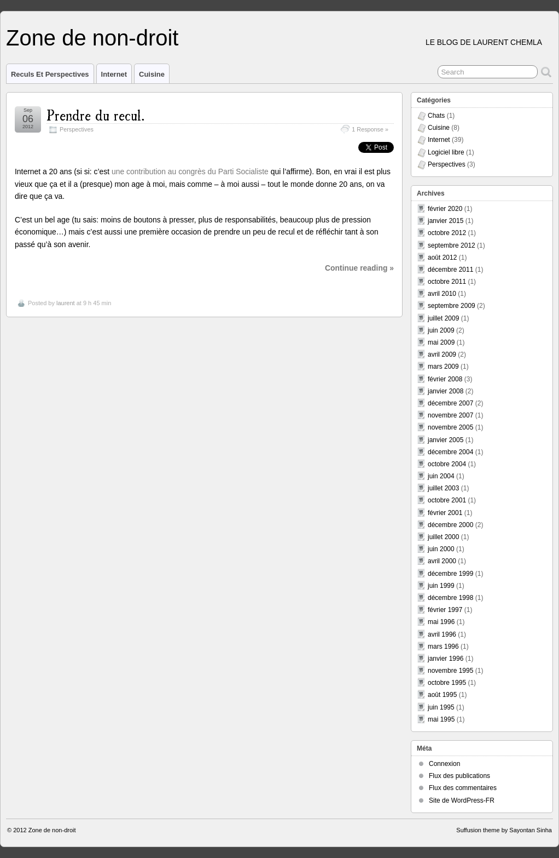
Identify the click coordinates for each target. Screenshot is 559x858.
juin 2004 (441, 476)
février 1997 (445, 610)
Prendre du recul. (95, 114)
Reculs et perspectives (50, 74)
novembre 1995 (450, 670)
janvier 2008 (445, 391)
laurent (65, 303)
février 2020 (445, 209)
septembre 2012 (451, 245)
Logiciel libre (446, 152)
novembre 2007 (450, 415)
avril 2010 (442, 294)
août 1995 (442, 695)
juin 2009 (441, 330)
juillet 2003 (443, 488)
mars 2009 (443, 366)
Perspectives (77, 129)
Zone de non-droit (92, 38)
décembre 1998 (450, 598)
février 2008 (445, 379)
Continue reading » (359, 268)
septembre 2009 (451, 306)
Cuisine (152, 74)
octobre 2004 (447, 464)
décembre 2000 (450, 525)
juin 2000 (441, 549)
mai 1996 (441, 622)
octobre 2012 (447, 233)
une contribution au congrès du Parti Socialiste (190, 171)
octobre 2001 (447, 500)
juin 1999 (441, 586)
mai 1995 (441, 719)
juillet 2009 (443, 318)
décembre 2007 (450, 403)
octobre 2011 (447, 281)
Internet (114, 74)
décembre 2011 (450, 269)
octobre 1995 (447, 683)
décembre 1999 (450, 573)
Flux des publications (459, 776)
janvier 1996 (445, 658)
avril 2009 (442, 354)
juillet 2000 (443, 537)
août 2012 (442, 257)
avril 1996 (442, 634)
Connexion (444, 764)
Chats (436, 115)
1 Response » (370, 129)
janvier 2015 (445, 221)
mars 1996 (443, 646)
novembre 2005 (450, 427)
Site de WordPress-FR (461, 800)
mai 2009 (441, 342)
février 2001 (445, 513)
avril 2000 (442, 561)
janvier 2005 (445, 440)
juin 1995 (441, 707)
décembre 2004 (450, 452)
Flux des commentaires (463, 788)
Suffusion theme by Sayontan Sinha (504, 830)
